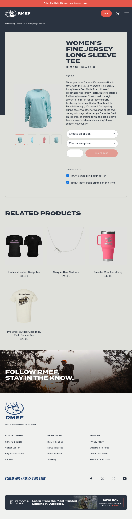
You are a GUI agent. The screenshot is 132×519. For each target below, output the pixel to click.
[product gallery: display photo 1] (20, 140)
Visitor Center (12, 448)
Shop (13, 24)
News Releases (55, 448)
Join (106, 13)
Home (7, 24)
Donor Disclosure (99, 454)
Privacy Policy (97, 442)
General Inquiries (13, 442)
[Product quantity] (75, 153)
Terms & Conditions (100, 459)
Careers (9, 459)
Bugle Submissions (14, 454)
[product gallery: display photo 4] (56, 140)
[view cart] (117, 13)
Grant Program (54, 454)
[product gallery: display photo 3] (44, 140)
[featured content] (66, 502)
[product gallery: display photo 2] (32, 140)
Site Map (51, 459)
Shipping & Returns (99, 448)
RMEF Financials (55, 442)
